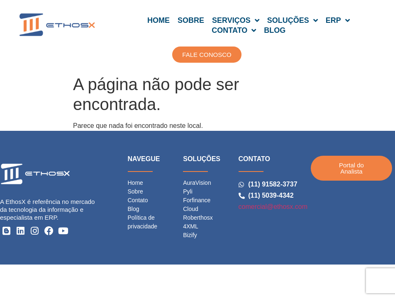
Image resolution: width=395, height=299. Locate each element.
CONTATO (234, 30)
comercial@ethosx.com (273, 206)
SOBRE (191, 20)
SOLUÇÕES (292, 20)
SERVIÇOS (235, 20)
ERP (338, 20)
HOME (158, 20)
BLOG (274, 30)
